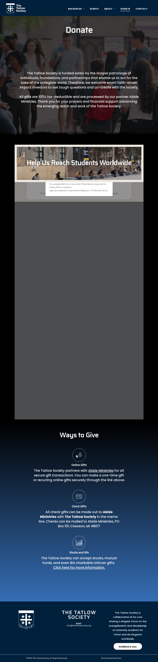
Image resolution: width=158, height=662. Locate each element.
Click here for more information (78, 567)
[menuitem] (76, 8)
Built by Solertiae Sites (111, 658)
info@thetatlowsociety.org (79, 626)
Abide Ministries (101, 470)
